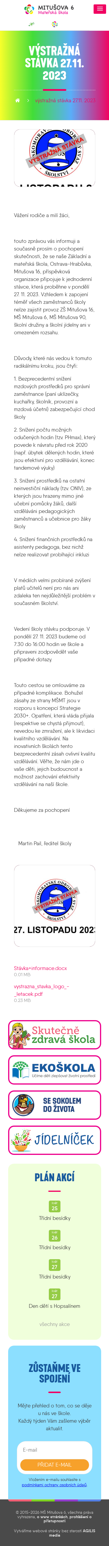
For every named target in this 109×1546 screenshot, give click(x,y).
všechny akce (55, 1324)
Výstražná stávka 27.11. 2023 (65, 100)
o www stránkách (52, 1516)
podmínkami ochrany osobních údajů (54, 1484)
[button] (100, 9)
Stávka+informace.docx (40, 968)
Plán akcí (54, 1177)
